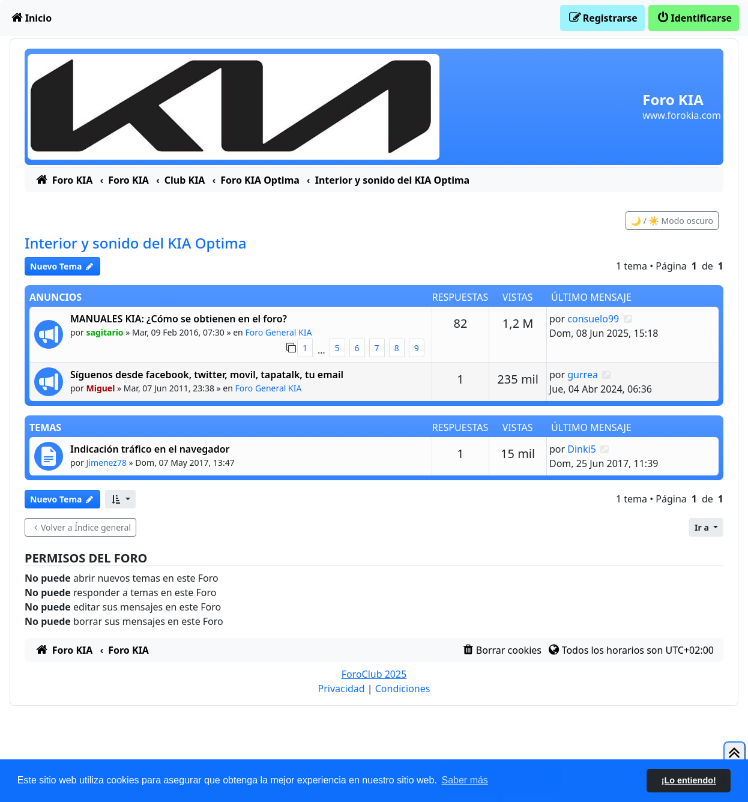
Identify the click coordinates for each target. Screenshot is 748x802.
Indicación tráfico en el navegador (150, 449)
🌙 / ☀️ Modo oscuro (672, 220)
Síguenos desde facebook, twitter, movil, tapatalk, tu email (206, 374)
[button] (120, 499)
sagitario (105, 332)
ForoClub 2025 (374, 674)
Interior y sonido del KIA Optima (136, 243)
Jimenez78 (106, 462)
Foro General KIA (278, 332)
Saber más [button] (465, 780)
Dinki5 (581, 449)
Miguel (100, 388)
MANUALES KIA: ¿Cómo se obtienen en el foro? (178, 318)
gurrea (582, 374)
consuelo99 (593, 318)
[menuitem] (30, 18)
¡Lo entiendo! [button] (689, 780)
